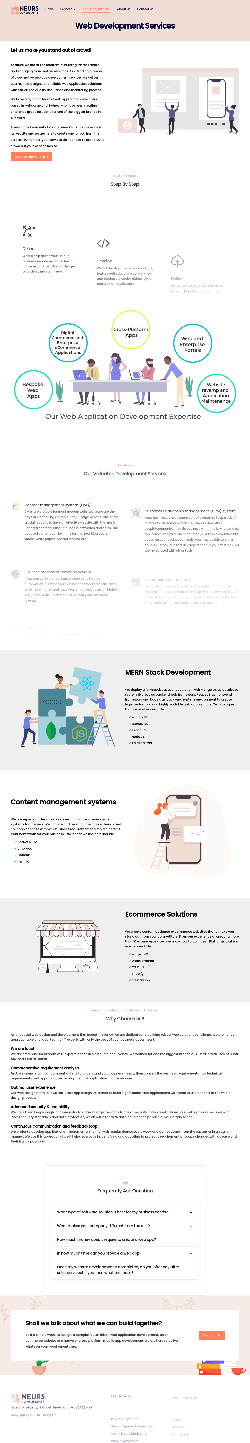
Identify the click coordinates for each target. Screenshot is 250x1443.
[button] (125, 1212)
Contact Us (145, 9)
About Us (123, 9)
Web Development (96, 9)
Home (50, 9)
